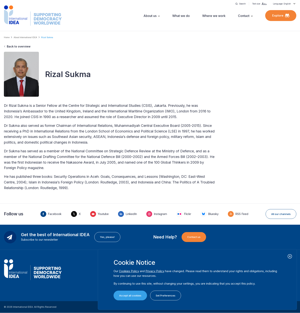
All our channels (281, 214)
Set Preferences (165, 295)
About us (150, 16)
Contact (243, 16)
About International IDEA (25, 37)
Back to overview (19, 46)
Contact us (193, 236)
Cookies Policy (129, 271)
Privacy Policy (154, 271)
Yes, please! (107, 236)
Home (7, 37)
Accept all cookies (130, 295)
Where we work (214, 16)
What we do (181, 16)
